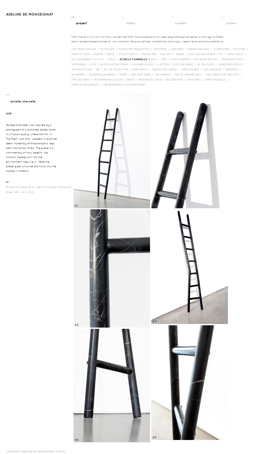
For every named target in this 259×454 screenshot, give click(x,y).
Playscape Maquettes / (136, 48)
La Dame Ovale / (145, 64)
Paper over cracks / (87, 84)
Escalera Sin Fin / (207, 59)
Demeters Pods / (234, 59)
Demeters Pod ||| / (232, 64)
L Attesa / (165, 64)
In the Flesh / (208, 64)
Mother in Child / (152, 79)
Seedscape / (150, 54)
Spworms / (196, 79)
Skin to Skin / (82, 54)
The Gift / (168, 54)
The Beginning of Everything (125, 84)
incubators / (176, 79)
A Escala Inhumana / (203, 54)
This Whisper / (214, 69)
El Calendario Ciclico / (89, 59)
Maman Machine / (200, 48)
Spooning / (80, 64)
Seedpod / (234, 69)
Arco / (112, 54)
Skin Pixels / (142, 69)
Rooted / (241, 48)
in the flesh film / (118, 69)
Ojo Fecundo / (185, 64)
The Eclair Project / (190, 74)
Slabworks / (223, 48)
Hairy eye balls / (217, 79)
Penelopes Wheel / (167, 69)
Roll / (156, 59)
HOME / (125, 74)
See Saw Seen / (143, 74)
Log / (95, 64)
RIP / (100, 69)
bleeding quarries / (104, 74)
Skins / (182, 54)
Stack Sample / (182, 59)
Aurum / (100, 54)
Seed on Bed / (192, 69)
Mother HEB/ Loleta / (110, 79)
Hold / (114, 59)
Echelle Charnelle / (135, 59)
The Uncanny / (82, 79)
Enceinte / (162, 48)
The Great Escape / (85, 48)
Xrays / (133, 79)
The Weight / (165, 74)
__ (79, 20)
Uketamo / (179, 48)
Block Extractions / (116, 64)
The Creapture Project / (224, 74)
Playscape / (109, 48)
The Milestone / (83, 69)
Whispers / (80, 74)
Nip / (166, 59)
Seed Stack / (237, 54)
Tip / (223, 54)
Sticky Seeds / (129, 54)
